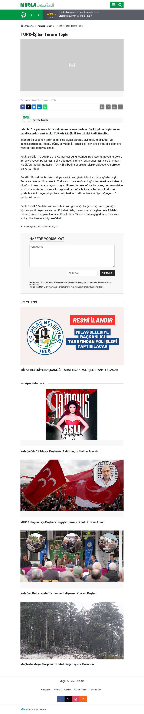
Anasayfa (27, 26)
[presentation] (31, 15)
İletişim (67, 690)
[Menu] (113, 5)
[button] (108, 106)
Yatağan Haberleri (46, 26)
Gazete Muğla (40, 120)
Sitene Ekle (96, 690)
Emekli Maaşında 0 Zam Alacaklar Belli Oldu (79, 14)
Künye (57, 690)
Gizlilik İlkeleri (80, 690)
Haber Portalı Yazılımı (36, 709)
